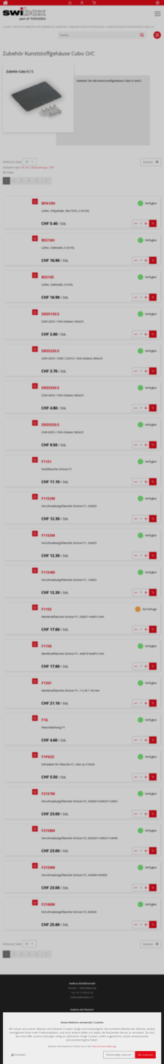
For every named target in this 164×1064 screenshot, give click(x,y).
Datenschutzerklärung (104, 1046)
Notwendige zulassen (118, 1054)
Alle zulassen (145, 1054)
